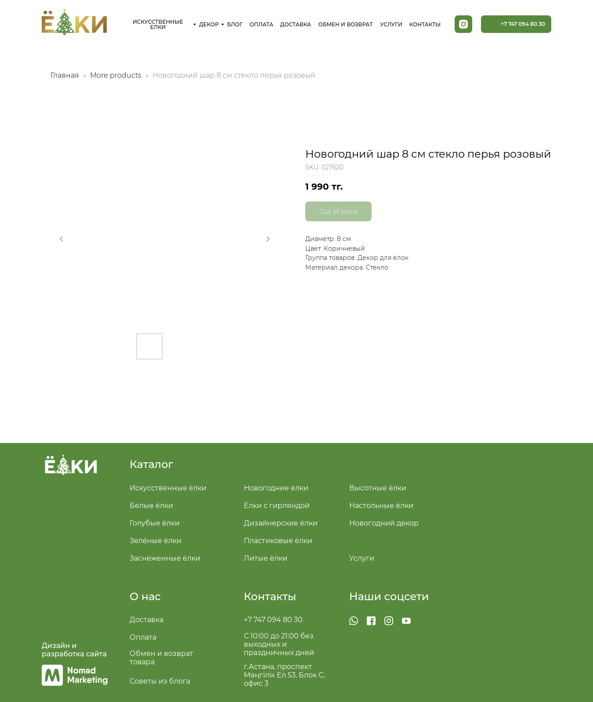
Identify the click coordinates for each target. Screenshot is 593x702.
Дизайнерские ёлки (281, 523)
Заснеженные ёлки (165, 558)
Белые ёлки (151, 505)
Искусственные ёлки (168, 488)
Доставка (146, 620)
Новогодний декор (384, 523)
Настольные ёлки (381, 505)
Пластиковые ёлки (278, 540)
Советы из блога (160, 681)
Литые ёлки (265, 558)
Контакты (270, 596)
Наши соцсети (389, 596)
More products (116, 75)
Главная (65, 75)
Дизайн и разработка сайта (74, 649)
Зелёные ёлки (155, 540)
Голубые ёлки (155, 523)
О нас (145, 596)
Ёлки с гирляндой (277, 505)
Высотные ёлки (377, 488)
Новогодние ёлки (276, 488)
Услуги (361, 558)
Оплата (143, 637)
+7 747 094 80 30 (273, 620)
